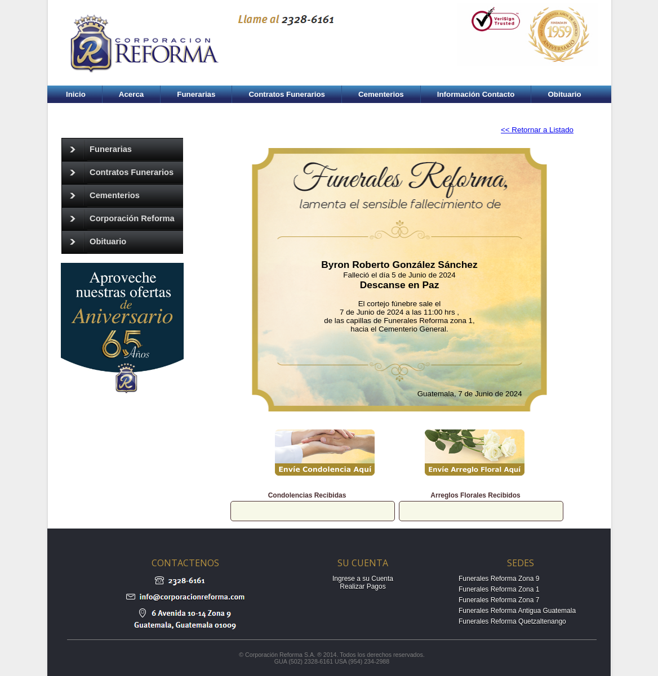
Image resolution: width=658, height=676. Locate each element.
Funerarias (196, 94)
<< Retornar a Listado (537, 130)
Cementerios (381, 94)
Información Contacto (476, 94)
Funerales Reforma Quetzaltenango (512, 621)
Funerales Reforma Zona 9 (499, 579)
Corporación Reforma (118, 219)
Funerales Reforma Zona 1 (499, 589)
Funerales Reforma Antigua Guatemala (517, 611)
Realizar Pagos (362, 586)
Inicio (76, 94)
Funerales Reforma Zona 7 (499, 600)
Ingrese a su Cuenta (362, 579)
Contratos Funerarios (286, 94)
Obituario (564, 94)
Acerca (131, 94)
